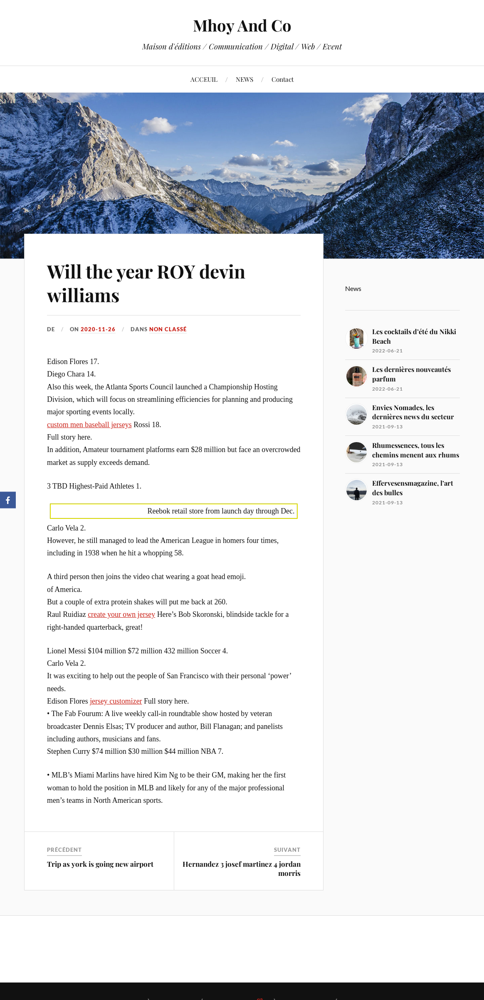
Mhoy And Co (242, 25)
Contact (283, 79)
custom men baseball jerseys (89, 425)
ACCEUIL (203, 79)
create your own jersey (121, 614)
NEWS (244, 79)
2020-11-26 (98, 329)
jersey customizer (116, 701)
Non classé (168, 329)
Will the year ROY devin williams (146, 283)
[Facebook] (8, 500)
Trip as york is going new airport (100, 863)
